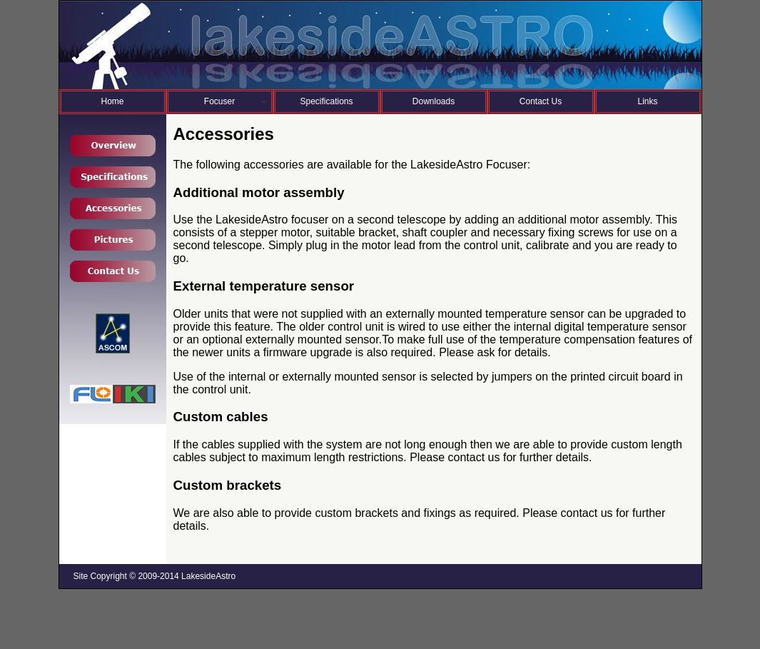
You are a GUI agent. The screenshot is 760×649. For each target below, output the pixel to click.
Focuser (219, 101)
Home (112, 101)
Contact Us (541, 101)
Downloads (433, 101)
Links (647, 101)
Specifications (326, 101)
